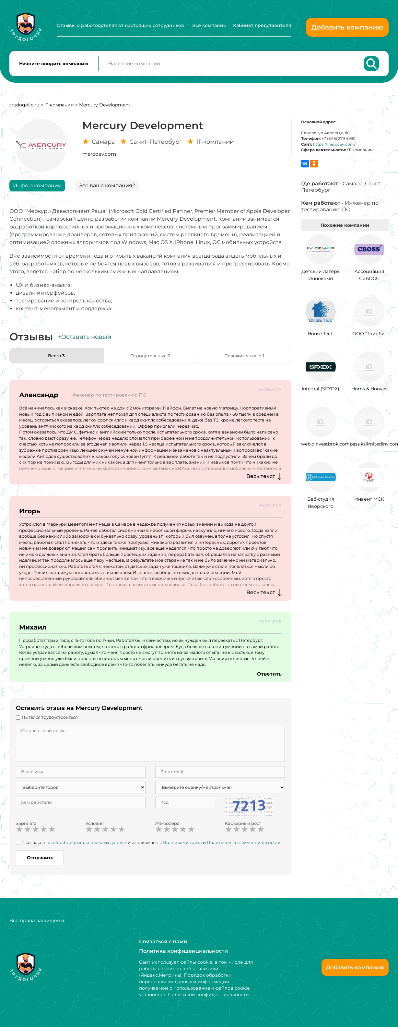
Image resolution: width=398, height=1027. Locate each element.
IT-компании (59, 108)
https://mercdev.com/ (334, 147)
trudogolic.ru (24, 108)
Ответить (269, 677)
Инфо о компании (37, 189)
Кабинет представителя (262, 25)
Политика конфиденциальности (183, 951)
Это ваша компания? (107, 189)
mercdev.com (99, 157)
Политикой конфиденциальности (244, 845)
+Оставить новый (84, 340)
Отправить (40, 861)
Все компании (209, 25)
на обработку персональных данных (86, 845)
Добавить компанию (347, 27)
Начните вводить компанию (53, 65)
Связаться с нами (163, 941)
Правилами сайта (182, 845)
